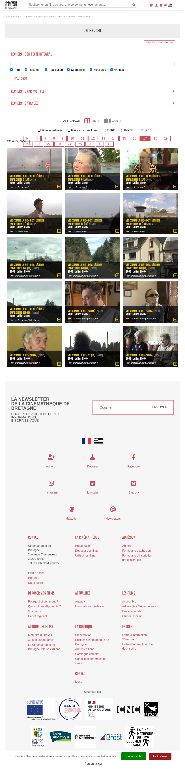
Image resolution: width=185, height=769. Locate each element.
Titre (15, 69)
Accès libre (129, 601)
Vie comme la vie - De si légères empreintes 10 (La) (85, 222)
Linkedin (92, 492)
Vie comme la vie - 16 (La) (23, 355)
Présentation (83, 545)
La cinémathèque (87, 537)
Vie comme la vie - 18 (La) (140, 355)
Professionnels (131, 611)
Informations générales (90, 606)
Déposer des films (86, 550)
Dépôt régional (37, 616)
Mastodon (72, 518)
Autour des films (40, 626)
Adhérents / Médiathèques (139, 606)
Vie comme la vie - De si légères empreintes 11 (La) (143, 222)
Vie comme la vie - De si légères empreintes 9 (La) (27, 222)
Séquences (76, 69)
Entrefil (128, 626)
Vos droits (34, 611)
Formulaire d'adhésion (136, 550)
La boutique (83, 626)
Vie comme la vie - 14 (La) (140, 311)
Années (117, 69)
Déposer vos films (41, 593)
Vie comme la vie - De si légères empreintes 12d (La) (27, 310)
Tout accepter (133, 756)
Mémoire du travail (40, 635)
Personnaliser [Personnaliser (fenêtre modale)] (93, 763)
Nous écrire (35, 582)
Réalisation (54, 69)
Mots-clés (98, 69)
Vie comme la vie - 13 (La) (81, 311)
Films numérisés (51, 130)
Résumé (32, 69)
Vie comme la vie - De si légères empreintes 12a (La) (27, 266)
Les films (128, 593)
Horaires (33, 578)
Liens (78, 681)
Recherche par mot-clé (92, 91)
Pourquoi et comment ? (43, 601)
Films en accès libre (84, 130)
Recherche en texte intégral (92, 54)
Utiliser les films (85, 555)
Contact (34, 537)
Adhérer (127, 545)
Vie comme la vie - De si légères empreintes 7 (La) (85, 177)
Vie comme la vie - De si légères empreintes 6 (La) (27, 177)
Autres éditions (84, 649)
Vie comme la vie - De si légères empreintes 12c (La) (143, 266)
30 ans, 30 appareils (41, 639)
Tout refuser (160, 756)
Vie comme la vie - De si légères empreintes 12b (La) (85, 266)
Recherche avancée (92, 103)
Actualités (82, 593)
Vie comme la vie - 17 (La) (81, 355)
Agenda (80, 601)
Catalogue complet (87, 654)
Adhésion (128, 537)
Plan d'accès (36, 572)
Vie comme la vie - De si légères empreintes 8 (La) (143, 177)
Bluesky (134, 492)
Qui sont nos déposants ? (44, 606)
